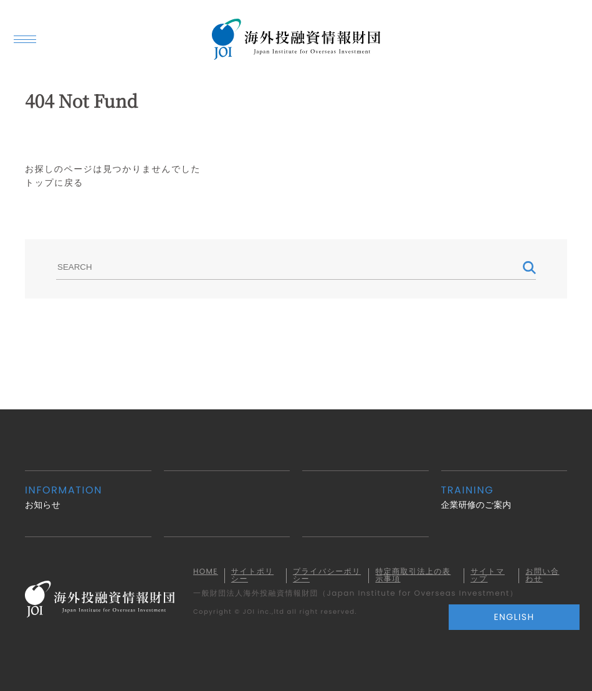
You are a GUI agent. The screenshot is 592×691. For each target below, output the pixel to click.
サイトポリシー (252, 575)
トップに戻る (54, 182)
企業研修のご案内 (504, 497)
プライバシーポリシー (327, 575)
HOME (205, 572)
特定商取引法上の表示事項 (413, 575)
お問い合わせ (542, 575)
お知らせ (88, 497)
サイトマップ (487, 575)
